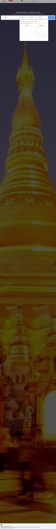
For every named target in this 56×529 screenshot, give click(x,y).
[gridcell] (25, 29)
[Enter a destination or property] (11, 17)
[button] (20, 25)
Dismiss (53, 526)
